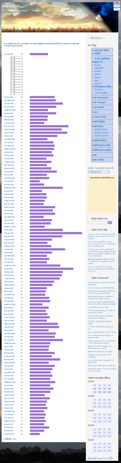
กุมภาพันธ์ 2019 (9, 372)
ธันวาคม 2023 (9, 184)
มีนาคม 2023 (8, 214)
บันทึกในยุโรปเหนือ (101, 145)
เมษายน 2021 (8, 288)
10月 (100, 407)
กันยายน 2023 (9, 194)
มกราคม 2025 (9, 142)
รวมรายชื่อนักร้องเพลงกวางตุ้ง (98, 307)
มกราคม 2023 (9, 220)
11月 (104, 407)
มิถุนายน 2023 (9, 204)
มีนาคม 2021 (8, 291)
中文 (117, 9)
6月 (99, 403)
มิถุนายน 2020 (9, 320)
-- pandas (96, 71)
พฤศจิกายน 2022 (9, 227)
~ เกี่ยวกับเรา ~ (96, 38)
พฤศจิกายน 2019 (9, 343)
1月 (94, 385)
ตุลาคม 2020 (8, 307)
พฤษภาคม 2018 (9, 401)
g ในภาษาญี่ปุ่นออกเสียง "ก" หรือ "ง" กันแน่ (102, 332)
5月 (94, 403)
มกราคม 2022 (9, 259)
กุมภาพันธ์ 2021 (9, 295)
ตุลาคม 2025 (8, 113)
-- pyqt (95, 80)
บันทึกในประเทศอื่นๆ (102, 150)
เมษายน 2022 (8, 249)
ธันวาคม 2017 (9, 418)
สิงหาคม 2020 (9, 314)
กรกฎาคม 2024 (9, 162)
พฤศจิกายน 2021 (9, 265)
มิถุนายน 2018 (9, 398)
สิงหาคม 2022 (9, 236)
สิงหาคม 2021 (9, 275)
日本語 (117, 6)
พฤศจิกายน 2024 (9, 149)
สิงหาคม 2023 (9, 197)
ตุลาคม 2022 (8, 230)
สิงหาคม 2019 (9, 353)
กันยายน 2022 (9, 233)
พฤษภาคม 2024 (9, 168)
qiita (94, 155)
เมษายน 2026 (8, 54)
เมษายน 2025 (8, 133)
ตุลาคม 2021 (8, 269)
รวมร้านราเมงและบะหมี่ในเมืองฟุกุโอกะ (101, 288)
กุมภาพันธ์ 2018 (9, 411)
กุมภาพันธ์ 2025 (9, 139)
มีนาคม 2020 (8, 330)
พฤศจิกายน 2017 (9, 421)
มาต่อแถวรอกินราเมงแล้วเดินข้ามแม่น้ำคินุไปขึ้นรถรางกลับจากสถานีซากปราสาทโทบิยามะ (101, 236)
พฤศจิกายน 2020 (9, 304)
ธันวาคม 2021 (9, 262)
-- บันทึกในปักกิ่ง (99, 129)
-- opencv (96, 77)
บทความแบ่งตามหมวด (101, 167)
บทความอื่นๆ (98, 160)
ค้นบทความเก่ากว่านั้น (100, 458)
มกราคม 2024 (9, 181)
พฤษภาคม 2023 (9, 207)
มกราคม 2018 (9, 414)
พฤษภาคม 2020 (9, 324)
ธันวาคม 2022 (9, 223)
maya (95, 112)
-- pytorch (96, 83)
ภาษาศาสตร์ (98, 107)
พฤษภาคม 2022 (9, 246)
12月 (109, 407)
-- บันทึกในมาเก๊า (100, 135)
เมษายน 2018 (8, 405)
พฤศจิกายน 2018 (9, 382)
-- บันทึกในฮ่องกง (100, 132)
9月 (94, 407)
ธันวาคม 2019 (9, 340)
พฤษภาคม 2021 (9, 285)
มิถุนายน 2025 (9, 126)
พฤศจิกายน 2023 (9, 188)
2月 (99, 385)
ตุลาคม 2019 (8, 346)
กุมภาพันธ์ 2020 (9, 333)
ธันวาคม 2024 (9, 146)
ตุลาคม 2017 (8, 424)
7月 (104, 403)
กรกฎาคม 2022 (9, 239)
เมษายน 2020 (8, 327)
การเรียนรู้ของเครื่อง (101, 86)
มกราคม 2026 (9, 103)
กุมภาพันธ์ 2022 (9, 256)
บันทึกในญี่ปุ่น (98, 121)
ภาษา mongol (99, 102)
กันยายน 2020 (9, 311)
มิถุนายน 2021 (9, 282)
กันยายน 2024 (9, 155)
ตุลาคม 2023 (8, 191)
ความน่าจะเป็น (99, 117)
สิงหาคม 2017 (9, 431)
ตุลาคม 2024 (8, 152)
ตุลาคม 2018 (8, 385)
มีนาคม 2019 (8, 369)
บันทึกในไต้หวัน (99, 140)
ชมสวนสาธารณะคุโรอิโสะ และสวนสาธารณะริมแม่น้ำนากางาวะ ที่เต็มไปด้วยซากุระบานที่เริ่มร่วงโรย (102, 244)
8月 (109, 403)
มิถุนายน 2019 (9, 359)
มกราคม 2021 (9, 298)
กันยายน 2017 (9, 427)
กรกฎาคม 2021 (9, 278)
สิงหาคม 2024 (9, 158)
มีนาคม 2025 (8, 136)
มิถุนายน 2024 (9, 165)
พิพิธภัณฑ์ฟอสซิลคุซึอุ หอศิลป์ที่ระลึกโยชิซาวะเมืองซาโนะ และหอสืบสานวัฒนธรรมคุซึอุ (101, 261)
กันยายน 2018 (9, 388)
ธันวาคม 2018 (9, 379)
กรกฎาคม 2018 (9, 395)
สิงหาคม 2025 (9, 120)
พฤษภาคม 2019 (9, 363)
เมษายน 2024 (8, 171)
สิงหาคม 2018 (9, 392)
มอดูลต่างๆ (97, 62)
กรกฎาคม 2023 (9, 201)
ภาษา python (102, 58)
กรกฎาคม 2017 (9, 434)
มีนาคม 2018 (8, 408)
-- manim (96, 74)
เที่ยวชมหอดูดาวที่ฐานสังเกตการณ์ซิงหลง (101, 365)
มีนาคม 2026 (8, 97)
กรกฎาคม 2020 (9, 317)
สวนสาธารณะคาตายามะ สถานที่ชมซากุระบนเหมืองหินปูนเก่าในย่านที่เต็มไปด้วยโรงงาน (101, 269)
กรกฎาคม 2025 (9, 123)
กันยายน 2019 (9, 350)
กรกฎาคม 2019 (9, 356)
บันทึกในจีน (97, 126)
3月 (104, 385)
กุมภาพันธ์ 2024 (9, 178)
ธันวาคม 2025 (9, 107)
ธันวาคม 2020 (9, 301)
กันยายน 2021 (9, 272)
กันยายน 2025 (9, 116)
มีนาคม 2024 (8, 175)
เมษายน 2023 (8, 210)
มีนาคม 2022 (8, 252)
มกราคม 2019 (9, 376)
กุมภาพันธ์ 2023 (9, 217)
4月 (109, 385)
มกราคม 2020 (9, 337)
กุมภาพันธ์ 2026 (9, 100)
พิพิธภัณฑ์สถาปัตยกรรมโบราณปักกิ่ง (100, 351)
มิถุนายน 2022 (9, 243)
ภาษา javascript (100, 97)
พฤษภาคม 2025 (9, 129)
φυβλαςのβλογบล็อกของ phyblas (17, 10)
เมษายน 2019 (8, 366)
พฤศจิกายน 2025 (9, 110)
